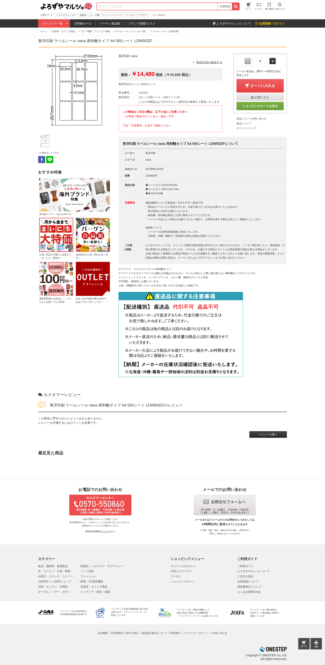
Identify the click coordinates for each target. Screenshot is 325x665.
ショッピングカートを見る (260, 106)
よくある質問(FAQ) (249, 591)
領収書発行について (249, 586)
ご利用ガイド (245, 566)
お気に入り (262, 97)
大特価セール (82, 23)
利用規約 (175, 633)
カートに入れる (262, 86)
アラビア (143, 15)
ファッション (88, 576)
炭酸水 (83, 15)
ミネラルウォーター (66, 15)
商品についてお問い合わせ (251, 118)
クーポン (176, 576)
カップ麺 (94, 15)
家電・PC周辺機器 (91, 581)
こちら (106, 531)
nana (134, 55)
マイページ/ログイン (183, 566)
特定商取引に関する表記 (125, 633)
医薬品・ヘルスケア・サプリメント (102, 566)
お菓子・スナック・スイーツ (55, 576)
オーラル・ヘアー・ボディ (54, 591)
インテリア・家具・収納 (95, 591)
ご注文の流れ (245, 576)
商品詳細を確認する (209, 62)
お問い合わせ (219, 633)
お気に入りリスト (181, 571)
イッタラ (130, 15)
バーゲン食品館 (110, 23)
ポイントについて (246, 128)
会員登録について (248, 581)
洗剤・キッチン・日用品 (53, 586)
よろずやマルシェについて (253, 571)
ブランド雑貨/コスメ (141, 23)
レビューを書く (268, 434)
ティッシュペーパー (112, 15)
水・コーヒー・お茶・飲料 (54, 571)
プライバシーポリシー (196, 633)
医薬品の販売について (154, 633)
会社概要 (103, 633)
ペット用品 (87, 571)
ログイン (76, 422)
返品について (243, 123)
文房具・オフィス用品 (93, 586)
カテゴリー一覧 (52, 23)
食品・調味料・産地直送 (53, 566)
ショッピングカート (183, 581)
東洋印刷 (124, 55)
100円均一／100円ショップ (54, 581)
